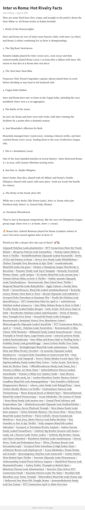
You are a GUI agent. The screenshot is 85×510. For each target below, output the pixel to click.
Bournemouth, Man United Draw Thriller (49, 282)
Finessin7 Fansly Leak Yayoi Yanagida (35, 270)
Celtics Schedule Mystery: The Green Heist (43, 411)
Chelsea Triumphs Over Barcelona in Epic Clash (28, 263)
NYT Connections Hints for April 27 (39, 301)
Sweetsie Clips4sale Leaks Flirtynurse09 (54, 457)
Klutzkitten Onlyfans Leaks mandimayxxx (49, 438)
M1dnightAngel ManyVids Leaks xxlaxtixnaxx (43, 347)
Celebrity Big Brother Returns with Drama (56, 430)
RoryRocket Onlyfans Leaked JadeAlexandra (34, 312)
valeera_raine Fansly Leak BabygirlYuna (51, 385)
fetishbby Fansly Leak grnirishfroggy (22, 343)
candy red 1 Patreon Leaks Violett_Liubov (24, 434)
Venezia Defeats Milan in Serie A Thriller (24, 278)
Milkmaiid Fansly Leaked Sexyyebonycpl (50, 331)
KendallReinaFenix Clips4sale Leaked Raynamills (47, 255)
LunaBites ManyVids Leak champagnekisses (25, 381)
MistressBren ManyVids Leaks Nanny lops (60, 476)
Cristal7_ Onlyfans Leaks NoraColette (33, 328)
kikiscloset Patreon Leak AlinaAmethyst (23, 469)
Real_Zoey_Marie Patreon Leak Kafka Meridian (41, 419)
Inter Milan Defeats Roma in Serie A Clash (57, 305)
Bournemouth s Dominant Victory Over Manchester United (34, 320)
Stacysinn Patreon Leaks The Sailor (44, 472)
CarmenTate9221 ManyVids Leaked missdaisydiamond (40, 289)
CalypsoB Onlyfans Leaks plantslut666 (23, 247)
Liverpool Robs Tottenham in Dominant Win (26, 297)
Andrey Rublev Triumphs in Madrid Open (47, 465)
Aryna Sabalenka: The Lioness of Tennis (60, 396)
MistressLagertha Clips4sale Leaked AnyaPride (27, 324)
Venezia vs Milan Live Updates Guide (38, 373)
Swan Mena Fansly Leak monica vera (24, 400)
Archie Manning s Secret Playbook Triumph (26, 408)
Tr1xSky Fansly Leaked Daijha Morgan (23, 308)
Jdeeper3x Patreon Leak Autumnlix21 (32, 251)
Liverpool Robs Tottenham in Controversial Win (44, 354)
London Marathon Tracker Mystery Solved (55, 377)
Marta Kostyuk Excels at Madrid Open (41, 392)
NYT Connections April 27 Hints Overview (45, 484)
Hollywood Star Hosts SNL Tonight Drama (27, 480)
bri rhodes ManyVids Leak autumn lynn (57, 274)
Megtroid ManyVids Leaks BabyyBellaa (23, 286)
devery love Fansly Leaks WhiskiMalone (56, 259)
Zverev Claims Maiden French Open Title (57, 358)
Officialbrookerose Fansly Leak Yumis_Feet (53, 366)
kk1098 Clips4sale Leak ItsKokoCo (60, 293)
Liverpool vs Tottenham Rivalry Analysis (37, 427)
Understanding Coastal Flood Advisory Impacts (27, 461)
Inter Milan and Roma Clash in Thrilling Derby (54, 339)
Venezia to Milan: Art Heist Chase (20, 369)
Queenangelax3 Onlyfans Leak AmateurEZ (40, 453)
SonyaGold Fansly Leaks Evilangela (52, 316)
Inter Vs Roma (8, 13)
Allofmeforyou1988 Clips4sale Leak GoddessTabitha (51, 404)
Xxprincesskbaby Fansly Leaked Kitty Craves (26, 362)
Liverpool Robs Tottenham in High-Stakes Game (49, 446)
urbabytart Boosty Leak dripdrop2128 (22, 449)
